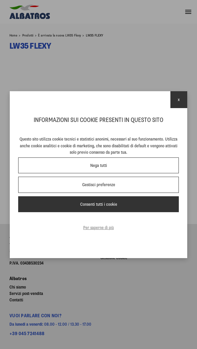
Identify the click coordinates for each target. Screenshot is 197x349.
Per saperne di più (98, 227)
